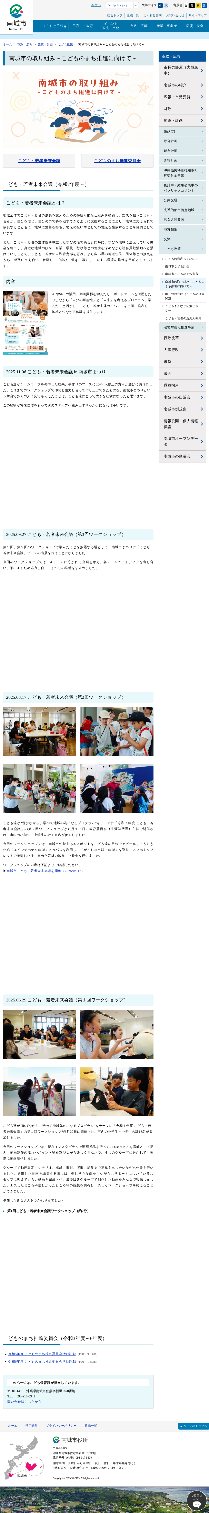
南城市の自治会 (177, 397)
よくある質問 (152, 15)
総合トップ (114, 15)
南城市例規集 (175, 409)
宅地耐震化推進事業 (179, 327)
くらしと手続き (55, 26)
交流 (167, 239)
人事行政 (171, 350)
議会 (167, 373)
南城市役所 (74, 1440)
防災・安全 (194, 26)
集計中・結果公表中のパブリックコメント (181, 187)
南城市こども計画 (177, 266)
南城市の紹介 (175, 85)
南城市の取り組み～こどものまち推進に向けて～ (184, 284)
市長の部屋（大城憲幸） (181, 70)
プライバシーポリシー (61, 1425)
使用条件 (32, 1425)
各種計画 (170, 160)
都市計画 (170, 151)
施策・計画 (173, 120)
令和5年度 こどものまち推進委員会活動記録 (42, 1354)
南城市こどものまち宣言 (181, 274)
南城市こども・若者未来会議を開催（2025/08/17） (46, 871)
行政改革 (171, 338)
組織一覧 (133, 15)
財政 (167, 109)
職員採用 (171, 385)
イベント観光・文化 (110, 26)
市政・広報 (138, 26)
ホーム (12, 1425)
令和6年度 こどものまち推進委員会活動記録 (42, 1361)
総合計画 (170, 141)
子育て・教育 (82, 26)
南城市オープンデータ (181, 441)
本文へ (96, 5)
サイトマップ (198, 15)
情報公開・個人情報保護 (181, 424)
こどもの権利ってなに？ (181, 258)
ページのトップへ (195, 1426)
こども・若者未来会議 (39, 161)
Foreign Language (118, 5)
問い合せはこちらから (24, 1401)
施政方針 (170, 131)
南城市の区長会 (177, 456)
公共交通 (170, 200)
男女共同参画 (174, 219)
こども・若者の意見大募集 (183, 318)
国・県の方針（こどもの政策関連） (184, 296)
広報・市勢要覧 (177, 97)
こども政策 (172, 249)
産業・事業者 (167, 26)
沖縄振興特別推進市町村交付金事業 (181, 173)
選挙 (167, 362)
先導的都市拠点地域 (179, 210)
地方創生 (170, 229)
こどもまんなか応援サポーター (183, 308)
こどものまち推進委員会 (117, 161)
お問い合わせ (175, 15)
